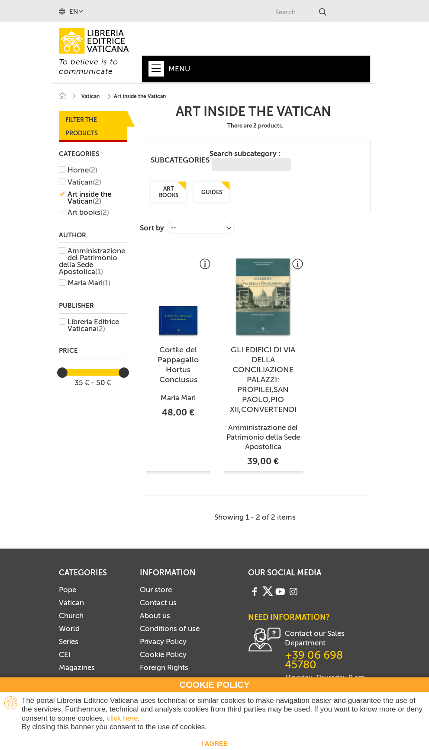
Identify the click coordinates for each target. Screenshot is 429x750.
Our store (156, 589)
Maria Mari (89, 282)
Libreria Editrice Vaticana (93, 325)
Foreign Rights (164, 667)
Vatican (84, 182)
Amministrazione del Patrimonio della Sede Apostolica (92, 261)
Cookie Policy (163, 654)
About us (155, 615)
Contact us (158, 602)
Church (71, 615)
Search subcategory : (250, 160)
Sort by (152, 227)
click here (122, 718)
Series (68, 641)
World (69, 628)
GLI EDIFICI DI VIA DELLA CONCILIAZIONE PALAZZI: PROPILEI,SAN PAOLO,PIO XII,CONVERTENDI (263, 379)
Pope (67, 589)
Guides (211, 192)
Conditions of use (170, 628)
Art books (88, 212)
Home (82, 170)
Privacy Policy (163, 641)
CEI (65, 654)
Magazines (77, 667)
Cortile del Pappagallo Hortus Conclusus (178, 364)
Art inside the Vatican (89, 197)
